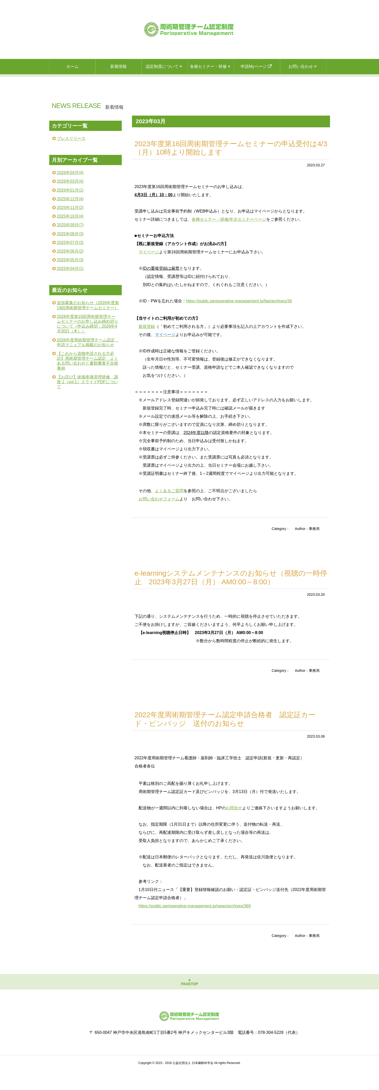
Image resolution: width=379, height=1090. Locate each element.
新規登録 (147, 346)
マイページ (149, 271)
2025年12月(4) (70, 218)
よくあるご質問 (169, 510)
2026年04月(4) (70, 192)
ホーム (72, 66)
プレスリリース (71, 158)
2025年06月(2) (70, 270)
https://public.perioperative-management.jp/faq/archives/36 (239, 320)
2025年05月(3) (70, 279)
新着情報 (118, 66)
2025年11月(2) (70, 227)
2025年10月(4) (70, 235)
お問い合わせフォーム (159, 518)
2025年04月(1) (70, 288)
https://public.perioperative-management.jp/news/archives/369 (195, 925)
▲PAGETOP (189, 1001)
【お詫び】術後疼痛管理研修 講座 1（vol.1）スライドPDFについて (87, 401)
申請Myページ (257, 66)
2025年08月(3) (70, 253)
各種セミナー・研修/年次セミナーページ (229, 239)
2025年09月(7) (70, 244)
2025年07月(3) (70, 262)
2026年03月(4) (70, 201)
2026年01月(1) (70, 209)
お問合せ (234, 827)
